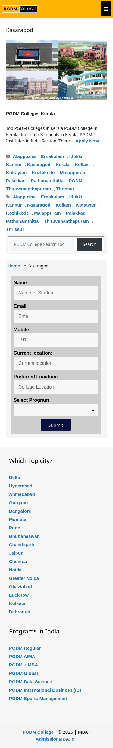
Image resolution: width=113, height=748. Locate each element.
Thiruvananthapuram (28, 188)
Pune (14, 527)
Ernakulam (52, 156)
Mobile (21, 329)
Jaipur (16, 553)
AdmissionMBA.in (55, 738)
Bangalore (20, 511)
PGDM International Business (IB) (45, 690)
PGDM (75, 180)
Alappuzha (24, 156)
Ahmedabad (22, 494)
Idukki (75, 156)
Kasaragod (39, 164)
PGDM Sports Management (38, 698)
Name (20, 282)
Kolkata (17, 603)
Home (14, 265)
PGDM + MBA (23, 664)
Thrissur (65, 188)
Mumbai (17, 519)
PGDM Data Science (30, 681)
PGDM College (38, 732)
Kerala (63, 164)
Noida (15, 569)
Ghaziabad (20, 586)
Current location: (33, 353)
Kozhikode (43, 172)
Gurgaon (18, 502)
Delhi (14, 477)
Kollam (82, 164)
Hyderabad (21, 485)
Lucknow (19, 595)
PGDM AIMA (22, 656)
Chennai (18, 561)
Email (20, 306)
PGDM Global (23, 673)
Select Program (31, 400)
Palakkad (16, 180)
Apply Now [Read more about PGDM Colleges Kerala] (87, 140)
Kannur (14, 164)
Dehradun (19, 611)
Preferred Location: (36, 376)
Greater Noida (24, 578)
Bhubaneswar (24, 536)
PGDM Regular (25, 648)
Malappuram (73, 172)
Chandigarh (21, 544)
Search (89, 244)
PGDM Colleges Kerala (30, 113)
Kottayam (16, 172)
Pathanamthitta (47, 180)
